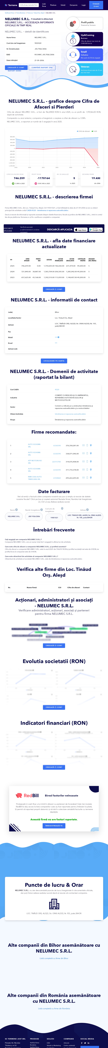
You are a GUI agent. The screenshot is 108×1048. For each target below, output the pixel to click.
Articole (66, 1045)
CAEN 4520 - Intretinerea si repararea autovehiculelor (47, 210)
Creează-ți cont (96, 5)
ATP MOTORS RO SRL (35, 463)
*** (56, 338)
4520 (57, 391)
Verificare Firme (9, 13)
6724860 (57, 479)
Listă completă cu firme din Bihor (54, 960)
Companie (73, 5)
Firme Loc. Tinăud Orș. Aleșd (35, 13)
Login (84, 5)
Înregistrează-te (54, 827)
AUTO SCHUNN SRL (34, 447)
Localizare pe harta (54, 362)
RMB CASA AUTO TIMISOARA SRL (35, 479)
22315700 (56, 463)
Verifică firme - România (35, 1045)
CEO (48, 1045)
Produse (53, 5)
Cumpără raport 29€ (42, 67)
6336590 (57, 447)
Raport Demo (15, 70)
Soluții (63, 5)
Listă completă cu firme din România (54, 1010)
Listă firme (44, 5)
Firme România (20, 13)
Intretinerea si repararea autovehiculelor (70, 415)
